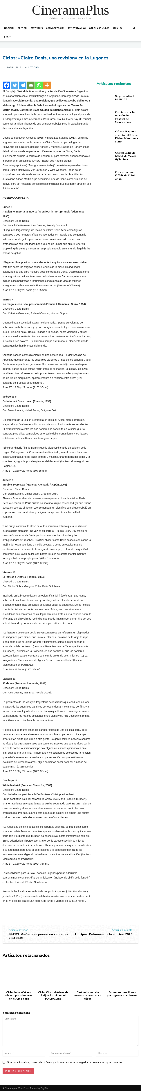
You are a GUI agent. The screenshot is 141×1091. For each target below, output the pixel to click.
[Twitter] (14, 85)
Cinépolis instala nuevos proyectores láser (88, 995)
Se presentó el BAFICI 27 (124, 97)
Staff (7, 36)
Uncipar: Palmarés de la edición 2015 (103, 934)
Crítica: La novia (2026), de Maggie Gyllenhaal (126, 156)
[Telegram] (22, 85)
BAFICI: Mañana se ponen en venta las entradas (38, 936)
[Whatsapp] (39, 85)
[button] (134, 28)
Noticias (9, 28)
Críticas (23, 28)
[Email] (31, 85)
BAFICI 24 (117, 28)
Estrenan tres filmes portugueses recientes (122, 993)
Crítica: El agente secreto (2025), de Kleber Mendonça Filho (126, 137)
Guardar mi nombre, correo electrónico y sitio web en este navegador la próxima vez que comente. (64, 1062)
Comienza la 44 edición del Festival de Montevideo (124, 117)
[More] (47, 85)
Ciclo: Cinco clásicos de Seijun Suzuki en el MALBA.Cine (53, 995)
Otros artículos (99, 28)
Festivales (37, 28)
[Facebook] (6, 85)
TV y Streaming (77, 28)
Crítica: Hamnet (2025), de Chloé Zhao (125, 175)
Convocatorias (55, 28)
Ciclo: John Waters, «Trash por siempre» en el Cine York (18, 995)
